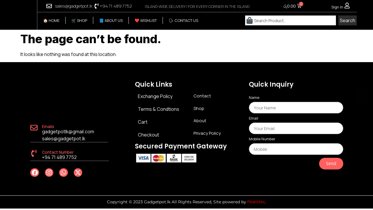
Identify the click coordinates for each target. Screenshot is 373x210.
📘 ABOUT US (111, 20)
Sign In (337, 7)
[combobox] (290, 20)
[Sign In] (347, 5)
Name (254, 98)
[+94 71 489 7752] (96, 6)
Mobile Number (262, 139)
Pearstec (256, 201)
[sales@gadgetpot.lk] (49, 6)
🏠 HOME (51, 20)
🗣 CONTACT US (183, 20)
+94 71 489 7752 (116, 6)
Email (253, 118)
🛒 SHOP (79, 20)
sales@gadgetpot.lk (73, 6)
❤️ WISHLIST (146, 20)
